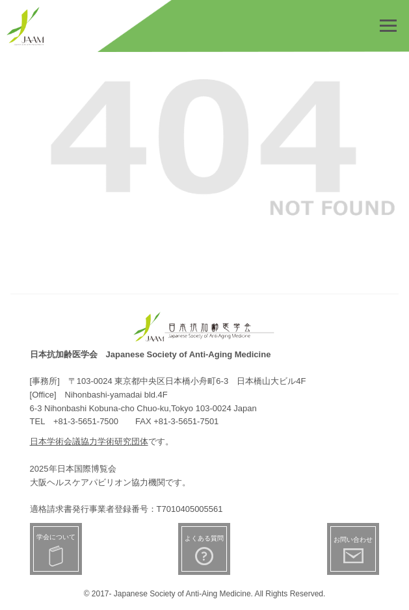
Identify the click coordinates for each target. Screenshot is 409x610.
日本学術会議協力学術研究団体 (89, 441)
